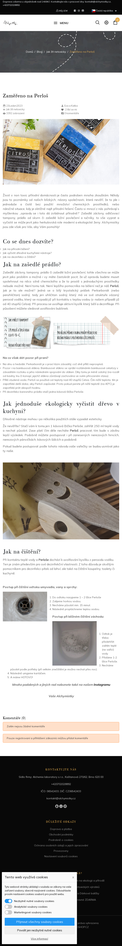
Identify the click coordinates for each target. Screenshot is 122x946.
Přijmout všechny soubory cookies (39, 922)
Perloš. (114, 286)
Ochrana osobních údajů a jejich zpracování (61, 845)
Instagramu (101, 684)
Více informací (39, 938)
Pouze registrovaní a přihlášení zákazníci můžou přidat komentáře (47, 738)
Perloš (75, 430)
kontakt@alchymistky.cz (61, 798)
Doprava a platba (61, 829)
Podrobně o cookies (61, 840)
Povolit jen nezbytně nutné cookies (39, 930)
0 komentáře (71, 113)
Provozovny (61, 851)
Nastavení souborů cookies (61, 856)
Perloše (43, 560)
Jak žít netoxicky (15, 109)
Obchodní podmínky (61, 834)
